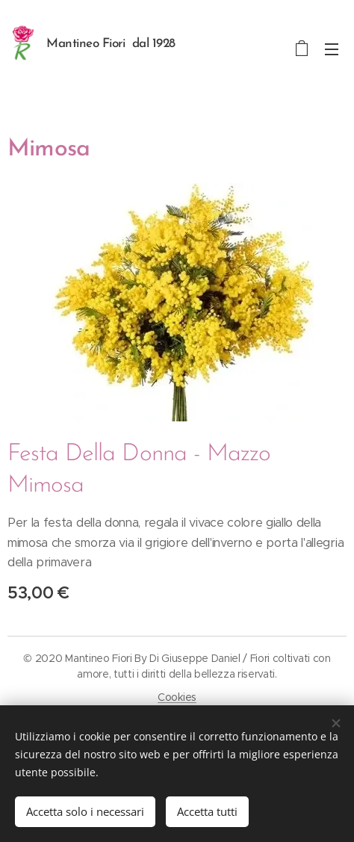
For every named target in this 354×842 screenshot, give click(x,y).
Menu (331, 49)
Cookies (177, 697)
